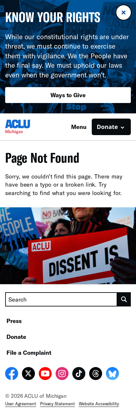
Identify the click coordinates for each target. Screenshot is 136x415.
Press (14, 320)
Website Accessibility (99, 403)
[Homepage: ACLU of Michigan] (27, 127)
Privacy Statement (57, 403)
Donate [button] (107, 127)
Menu (79, 126)
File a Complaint (28, 352)
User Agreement (20, 403)
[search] (124, 299)
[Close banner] (123, 12)
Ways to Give (68, 94)
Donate (16, 336)
